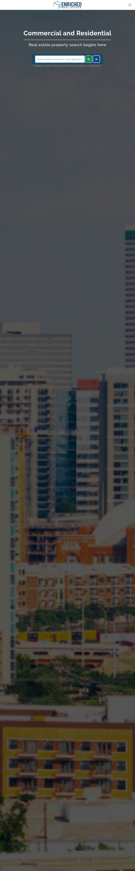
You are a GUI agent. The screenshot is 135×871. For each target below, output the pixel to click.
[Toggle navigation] (129, 5)
